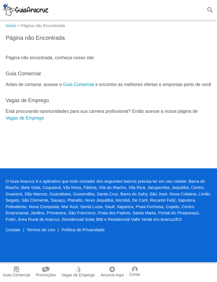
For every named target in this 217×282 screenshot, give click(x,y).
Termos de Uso (41, 229)
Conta (134, 271)
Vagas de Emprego (25, 118)
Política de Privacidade (83, 229)
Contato (13, 229)
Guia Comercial (78, 84)
